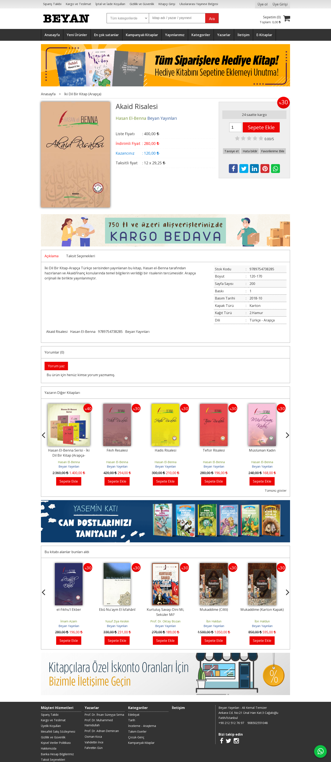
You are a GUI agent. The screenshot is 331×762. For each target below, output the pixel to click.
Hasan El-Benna (82, 331)
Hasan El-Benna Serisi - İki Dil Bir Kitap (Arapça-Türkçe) (69, 455)
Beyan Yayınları (137, 331)
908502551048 (257, 723)
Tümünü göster (275, 490)
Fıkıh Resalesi (117, 450)
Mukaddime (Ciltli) (214, 609)
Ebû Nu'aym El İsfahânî (117, 609)
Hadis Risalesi (165, 450)
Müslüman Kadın (262, 450)
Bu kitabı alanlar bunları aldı (67, 552)
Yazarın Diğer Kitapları (62, 392)
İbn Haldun (213, 621)
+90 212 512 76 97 (231, 723)
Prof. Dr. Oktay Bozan (165, 621)
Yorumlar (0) (54, 352)
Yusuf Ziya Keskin (117, 621)
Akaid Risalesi (57, 331)
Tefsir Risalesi (214, 450)
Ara (212, 19)
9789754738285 (110, 331)
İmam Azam (68, 621)
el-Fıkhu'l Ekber (69, 609)
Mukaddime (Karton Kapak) (262, 609)
